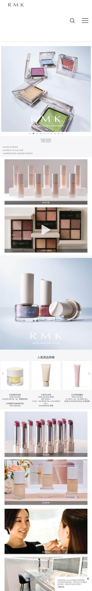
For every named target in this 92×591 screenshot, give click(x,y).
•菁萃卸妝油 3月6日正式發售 (13, 150)
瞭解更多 (61, 587)
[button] (89, 373)
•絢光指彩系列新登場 (10, 147)
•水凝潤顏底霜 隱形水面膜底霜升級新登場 (18, 153)
